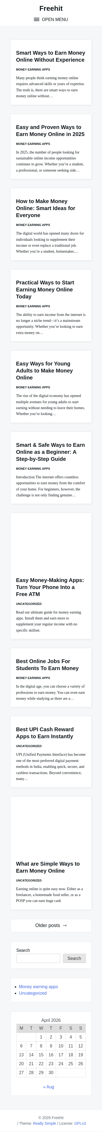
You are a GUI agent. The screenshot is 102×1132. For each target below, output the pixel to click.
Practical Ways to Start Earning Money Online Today (45, 289)
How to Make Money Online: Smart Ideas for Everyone (45, 208)
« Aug (48, 1087)
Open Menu (54, 19)
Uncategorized (29, 603)
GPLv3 (80, 1123)
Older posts (47, 925)
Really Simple (44, 1123)
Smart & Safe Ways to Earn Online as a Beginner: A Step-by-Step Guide (50, 452)
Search (23, 950)
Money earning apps (33, 69)
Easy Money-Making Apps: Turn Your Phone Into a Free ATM (50, 587)
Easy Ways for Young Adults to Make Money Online (44, 371)
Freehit (51, 8)
